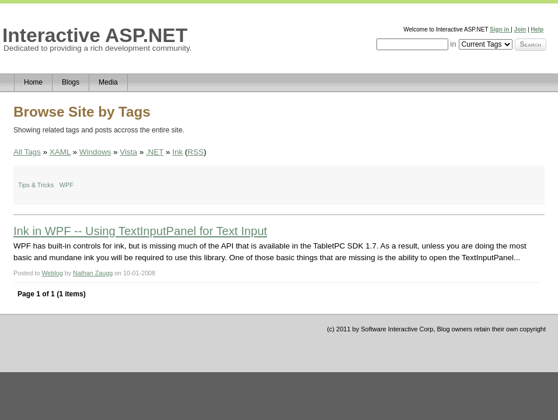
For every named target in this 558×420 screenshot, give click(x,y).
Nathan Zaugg (93, 273)
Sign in (500, 29)
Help (537, 29)
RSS (195, 152)
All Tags (27, 152)
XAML (60, 152)
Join (520, 29)
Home (33, 82)
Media (108, 82)
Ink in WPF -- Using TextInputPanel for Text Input (140, 231)
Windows (95, 152)
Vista (128, 152)
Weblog (51, 273)
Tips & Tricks (36, 184)
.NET (154, 152)
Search (530, 44)
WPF (67, 184)
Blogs (70, 82)
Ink (177, 152)
